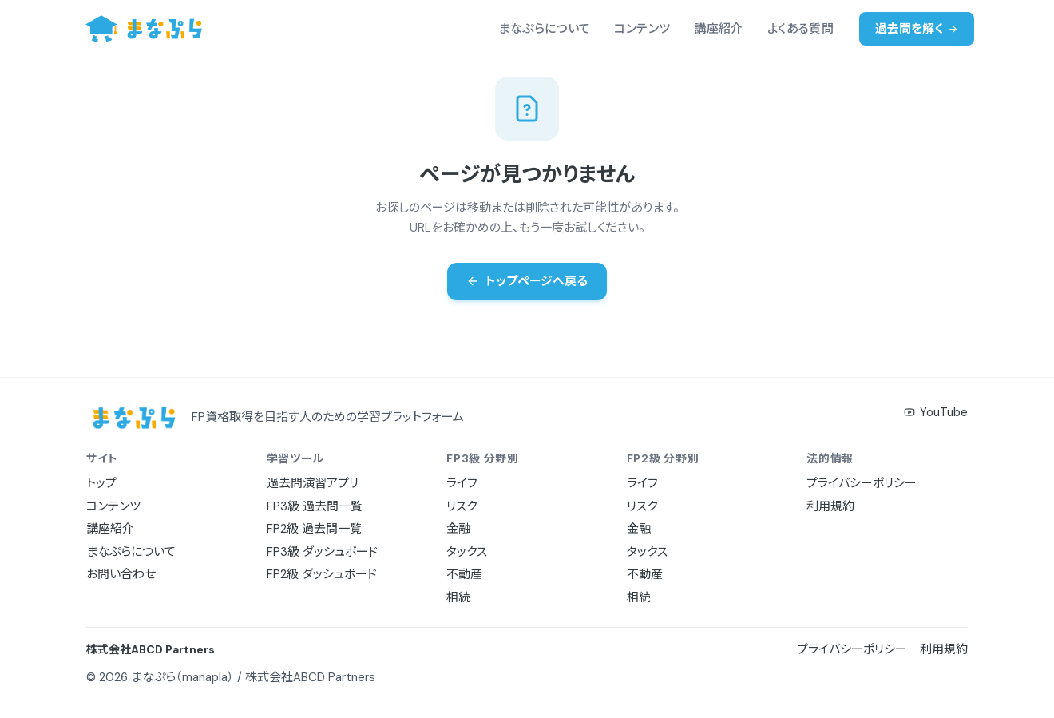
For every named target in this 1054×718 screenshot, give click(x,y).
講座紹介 (718, 29)
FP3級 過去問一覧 (315, 506)
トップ (101, 483)
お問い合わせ (121, 574)
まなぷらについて (544, 29)
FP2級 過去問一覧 (314, 529)
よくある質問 (800, 29)
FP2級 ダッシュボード (322, 574)
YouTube (936, 412)
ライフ (461, 483)
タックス (466, 552)
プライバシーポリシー (861, 483)
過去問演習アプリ (313, 483)
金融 (458, 529)
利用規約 (830, 506)
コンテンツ (642, 29)
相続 (458, 597)
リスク (461, 506)
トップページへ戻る (527, 281)
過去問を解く (916, 29)
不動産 (464, 574)
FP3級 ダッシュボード (322, 552)
